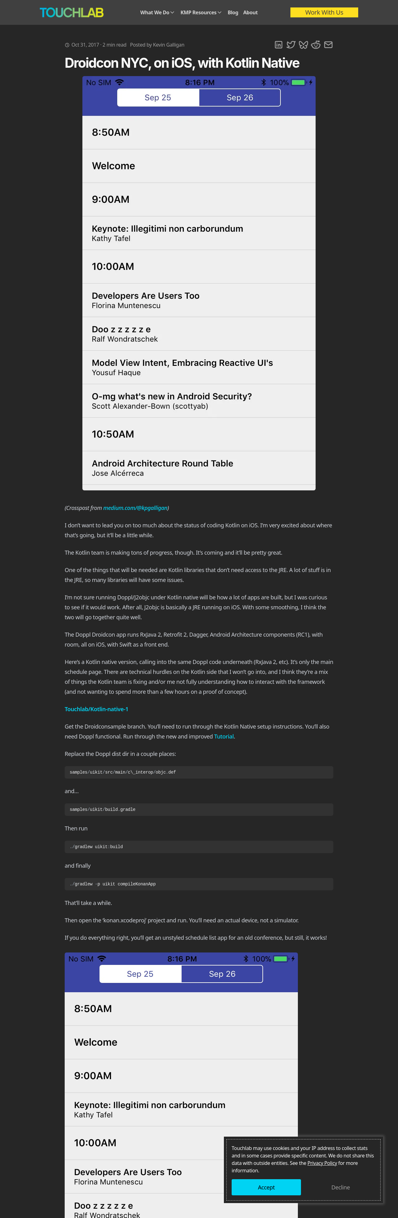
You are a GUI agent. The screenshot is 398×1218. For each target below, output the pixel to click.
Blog (233, 12)
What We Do (157, 12)
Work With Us (324, 12)
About (250, 12)
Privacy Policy (322, 1163)
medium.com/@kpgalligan (135, 507)
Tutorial (224, 736)
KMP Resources (201, 12)
